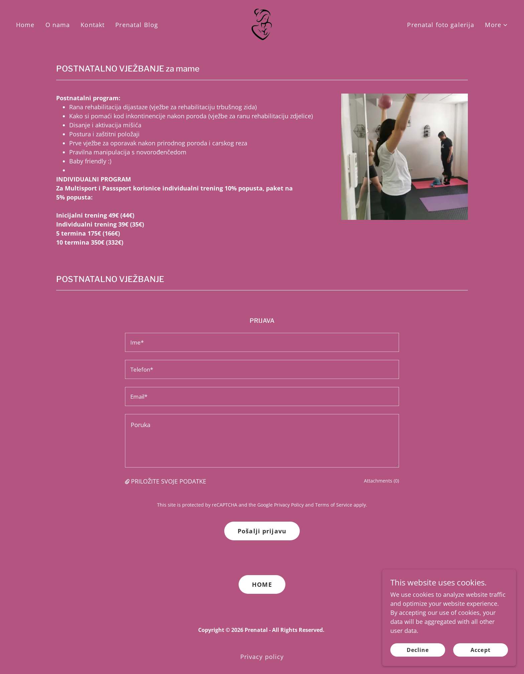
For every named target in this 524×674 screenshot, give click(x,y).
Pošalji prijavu (262, 531)
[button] (496, 24)
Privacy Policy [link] (289, 505)
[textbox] (262, 342)
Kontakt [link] (93, 25)
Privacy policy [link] (262, 657)
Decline (418, 650)
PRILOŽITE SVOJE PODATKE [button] (168, 481)
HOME (262, 584)
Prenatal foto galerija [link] (440, 25)
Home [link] (25, 25)
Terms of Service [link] (333, 505)
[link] (262, 24)
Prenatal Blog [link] (136, 25)
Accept (480, 650)
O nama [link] (57, 25)
